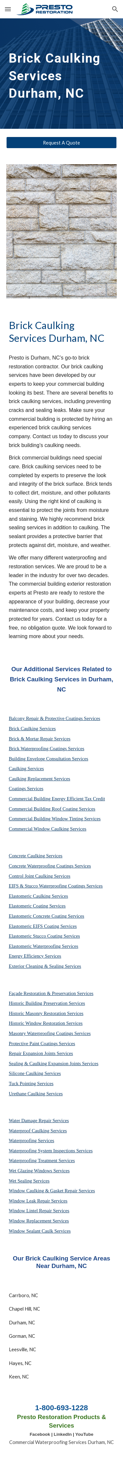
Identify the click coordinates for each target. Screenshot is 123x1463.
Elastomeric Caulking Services (38, 896)
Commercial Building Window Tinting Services (55, 818)
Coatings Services (26, 788)
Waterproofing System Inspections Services (51, 1150)
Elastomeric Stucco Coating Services (44, 936)
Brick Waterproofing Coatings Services (46, 748)
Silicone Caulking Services (35, 1073)
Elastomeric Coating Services (37, 905)
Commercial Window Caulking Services (47, 828)
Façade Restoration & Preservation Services (51, 993)
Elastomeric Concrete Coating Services (46, 916)
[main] (61, 74)
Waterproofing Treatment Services (42, 1160)
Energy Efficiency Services (35, 956)
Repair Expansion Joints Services (41, 1053)
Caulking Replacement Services (39, 778)
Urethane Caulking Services (36, 1093)
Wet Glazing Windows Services (39, 1170)
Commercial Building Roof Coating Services (52, 808)
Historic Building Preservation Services (47, 1003)
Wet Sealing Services (29, 1180)
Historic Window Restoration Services (46, 1023)
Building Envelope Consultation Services (48, 758)
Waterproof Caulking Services (38, 1130)
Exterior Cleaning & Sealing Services (45, 966)
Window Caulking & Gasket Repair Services (52, 1190)
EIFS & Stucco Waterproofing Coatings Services (56, 885)
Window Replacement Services (39, 1220)
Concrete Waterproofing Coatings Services (50, 865)
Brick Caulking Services (32, 728)
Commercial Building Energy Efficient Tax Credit (57, 798)
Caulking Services (26, 768)
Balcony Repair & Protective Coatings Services (54, 718)
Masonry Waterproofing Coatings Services (50, 1033)
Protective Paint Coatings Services (42, 1043)
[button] (8, 9)
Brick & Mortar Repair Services (40, 738)
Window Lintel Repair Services (39, 1210)
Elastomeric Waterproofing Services (43, 946)
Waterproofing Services (31, 1140)
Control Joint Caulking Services (40, 876)
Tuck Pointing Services (31, 1083)
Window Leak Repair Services (38, 1200)
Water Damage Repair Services (39, 1120)
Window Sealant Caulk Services (40, 1231)
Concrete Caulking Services (36, 855)
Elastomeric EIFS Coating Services (43, 926)
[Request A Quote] (62, 142)
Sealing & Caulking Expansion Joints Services (53, 1063)
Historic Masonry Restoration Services (46, 1013)
